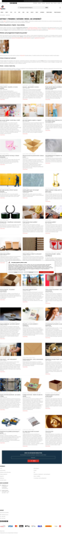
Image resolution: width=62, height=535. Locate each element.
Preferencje (31, 272)
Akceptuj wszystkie (46, 272)
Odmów (15, 272)
